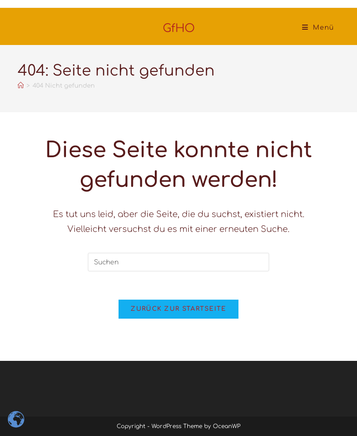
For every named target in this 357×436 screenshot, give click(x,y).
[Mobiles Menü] (318, 27)
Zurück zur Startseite (178, 309)
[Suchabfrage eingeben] (178, 262)
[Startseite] (21, 86)
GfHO (179, 28)
